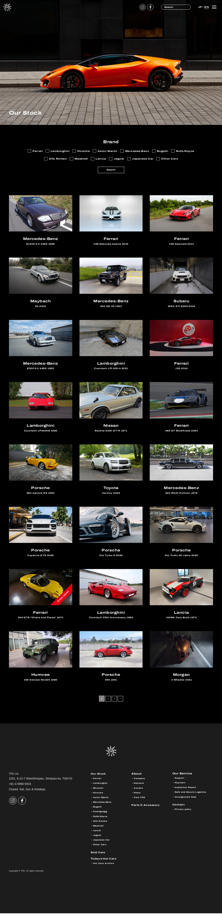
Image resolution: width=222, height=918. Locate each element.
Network (139, 787)
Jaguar (97, 839)
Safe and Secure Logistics (192, 797)
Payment (181, 787)
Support (180, 783)
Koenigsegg (101, 816)
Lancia (97, 835)
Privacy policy (184, 814)
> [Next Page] (121, 703)
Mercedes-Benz (103, 806)
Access (139, 792)
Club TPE (140, 802)
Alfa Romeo (101, 825)
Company (140, 783)
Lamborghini (101, 787)
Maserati (99, 830)
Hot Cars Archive (104, 868)
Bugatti (98, 811)
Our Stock (99, 778)
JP (200, 7)
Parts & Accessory (147, 810)
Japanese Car (102, 844)
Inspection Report (187, 792)
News (137, 797)
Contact (179, 810)
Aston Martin (101, 802)
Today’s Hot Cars (105, 863)
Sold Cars (99, 857)
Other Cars (100, 849)
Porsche (98, 797)
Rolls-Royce (101, 820)
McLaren (99, 792)
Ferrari (97, 783)
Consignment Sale (187, 802)
